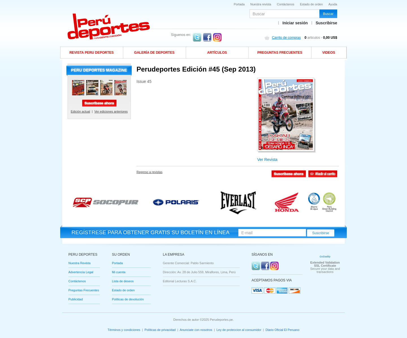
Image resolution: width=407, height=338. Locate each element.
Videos (328, 53)
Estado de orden (311, 4)
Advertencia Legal (80, 272)
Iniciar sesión (295, 23)
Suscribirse (326, 23)
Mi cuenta (118, 272)
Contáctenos (286, 4)
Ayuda (332, 4)
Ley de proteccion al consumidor (239, 329)
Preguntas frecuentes (279, 53)
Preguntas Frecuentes (83, 290)
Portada (239, 4)
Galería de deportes (154, 53)
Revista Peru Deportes (92, 53)
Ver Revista (267, 159)
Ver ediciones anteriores (111, 111)
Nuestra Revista (79, 263)
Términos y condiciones (124, 329)
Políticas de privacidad (160, 329)
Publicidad (75, 299)
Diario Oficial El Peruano (282, 329)
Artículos (217, 53)
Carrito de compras (286, 38)
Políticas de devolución (128, 299)
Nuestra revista (260, 4)
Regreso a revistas (150, 172)
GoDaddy (325, 256)
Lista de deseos (123, 281)
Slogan (109, 27)
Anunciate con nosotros (196, 329)
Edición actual (80, 111)
